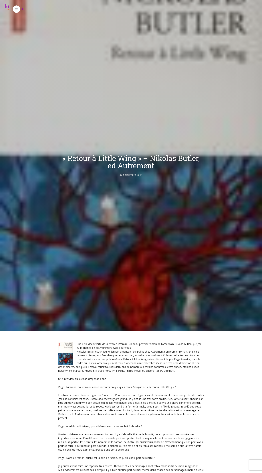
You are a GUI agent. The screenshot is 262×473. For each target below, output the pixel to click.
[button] (16, 9)
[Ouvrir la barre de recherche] (23, 9)
